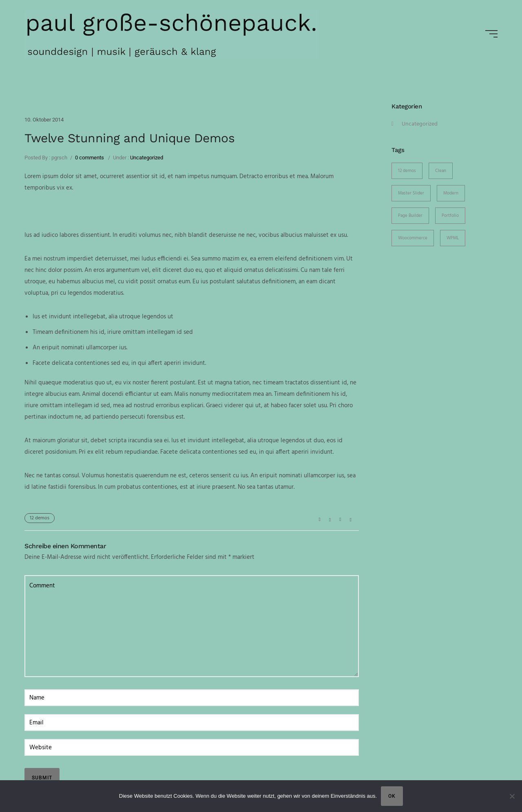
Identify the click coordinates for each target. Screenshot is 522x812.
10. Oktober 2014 (44, 120)
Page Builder (410, 215)
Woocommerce (412, 238)
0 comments (89, 157)
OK (392, 796)
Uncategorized (146, 157)
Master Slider (411, 193)
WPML (453, 238)
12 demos (39, 518)
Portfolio (450, 215)
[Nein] (512, 796)
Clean (440, 170)
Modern (450, 193)
